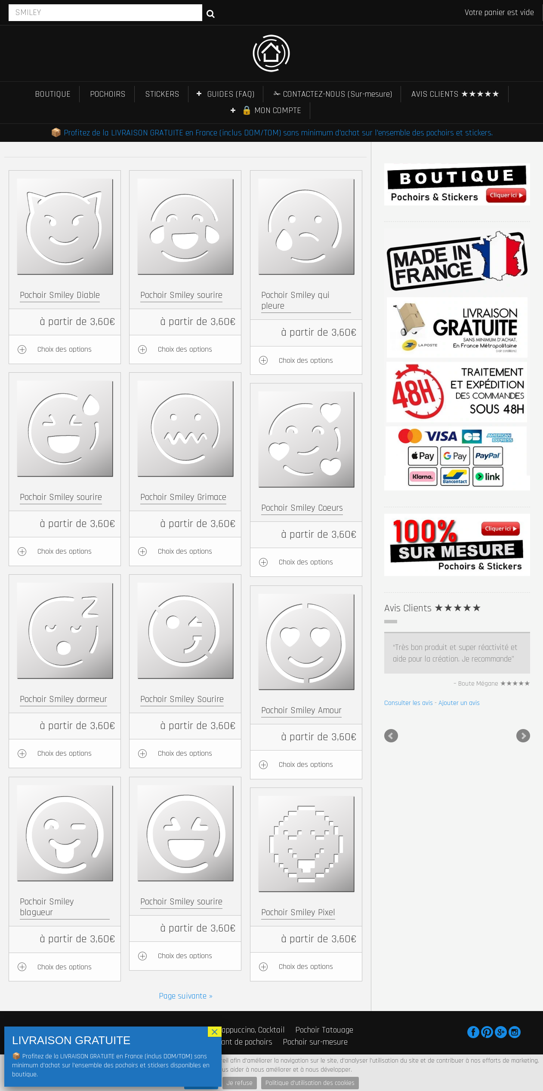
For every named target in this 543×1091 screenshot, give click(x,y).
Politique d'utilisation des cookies (310, 1083)
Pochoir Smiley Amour (301, 710)
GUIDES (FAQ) (230, 94)
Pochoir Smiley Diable (60, 295)
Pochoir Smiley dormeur (63, 699)
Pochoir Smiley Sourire (182, 699)
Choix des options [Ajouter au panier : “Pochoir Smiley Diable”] (64, 349)
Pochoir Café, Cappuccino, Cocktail (228, 1030)
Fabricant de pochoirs (236, 1042)
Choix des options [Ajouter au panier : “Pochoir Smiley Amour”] (306, 764)
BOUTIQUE (53, 94)
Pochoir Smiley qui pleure (295, 300)
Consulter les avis (408, 703)
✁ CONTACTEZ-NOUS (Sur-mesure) (333, 94)
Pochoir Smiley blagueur (47, 907)
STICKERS (162, 94)
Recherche (210, 13)
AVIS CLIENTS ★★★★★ (455, 94)
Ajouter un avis (459, 703)
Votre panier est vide (499, 12)
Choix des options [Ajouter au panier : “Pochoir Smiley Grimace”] (185, 551)
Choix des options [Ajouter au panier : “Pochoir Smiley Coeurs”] (306, 562)
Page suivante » (186, 996)
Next (523, 736)
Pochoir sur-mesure (315, 1042)
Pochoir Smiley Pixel (298, 912)
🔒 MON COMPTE (271, 110)
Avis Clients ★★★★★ (432, 608)
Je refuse (240, 1083)
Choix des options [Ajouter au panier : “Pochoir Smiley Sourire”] (185, 753)
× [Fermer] (215, 1032)
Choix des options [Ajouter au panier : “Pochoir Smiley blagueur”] (64, 967)
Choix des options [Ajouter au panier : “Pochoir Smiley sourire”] (185, 349)
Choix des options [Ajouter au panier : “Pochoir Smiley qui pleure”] (306, 360)
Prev (391, 736)
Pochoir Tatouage (324, 1030)
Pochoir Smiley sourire (181, 295)
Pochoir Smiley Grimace (183, 497)
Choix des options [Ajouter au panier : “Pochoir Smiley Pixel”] (306, 966)
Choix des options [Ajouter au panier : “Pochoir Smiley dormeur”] (64, 753)
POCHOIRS (108, 94)
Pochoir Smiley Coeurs (302, 508)
